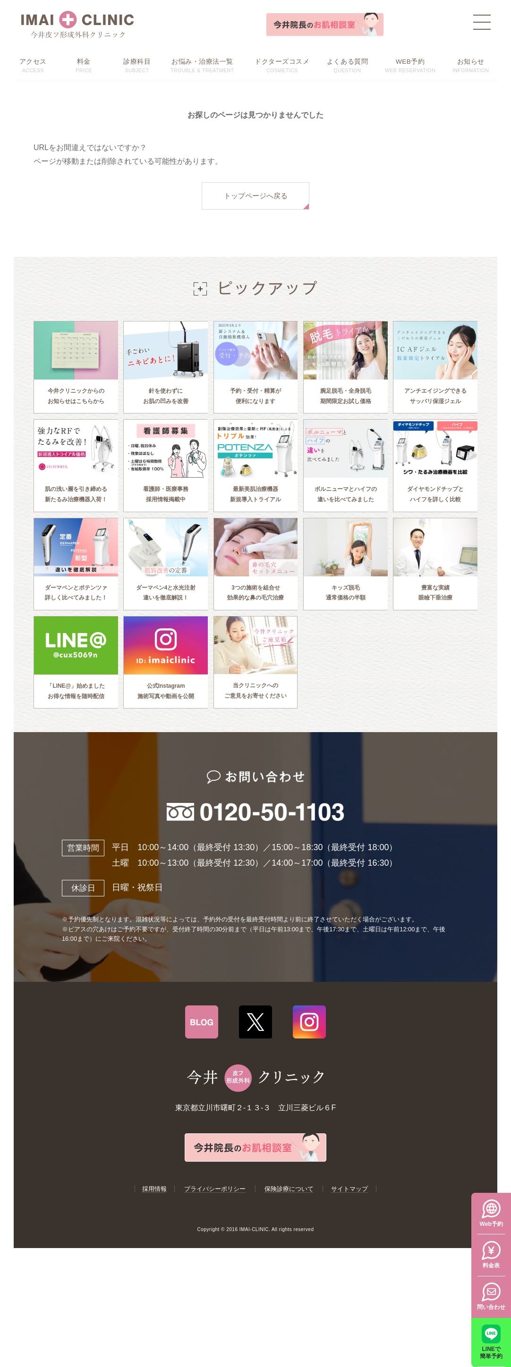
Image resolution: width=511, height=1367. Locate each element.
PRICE (83, 65)
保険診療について (289, 1208)
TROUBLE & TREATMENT (202, 65)
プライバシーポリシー (215, 1208)
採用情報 (154, 1208)
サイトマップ (349, 1208)
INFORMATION (470, 65)
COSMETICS (282, 65)
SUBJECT (137, 65)
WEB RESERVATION (410, 65)
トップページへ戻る (255, 196)
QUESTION (347, 65)
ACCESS (33, 65)
